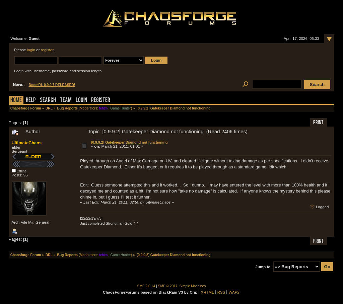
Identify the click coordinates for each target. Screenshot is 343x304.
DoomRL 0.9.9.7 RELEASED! (52, 85)
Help (31, 100)
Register (100, 100)
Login (81, 100)
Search (48, 100)
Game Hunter (120, 108)
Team (66, 100)
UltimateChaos (27, 142)
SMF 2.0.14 (146, 286)
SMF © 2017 (168, 286)
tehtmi (104, 108)
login (31, 50)
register (47, 50)
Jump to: (264, 267)
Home (16, 100)
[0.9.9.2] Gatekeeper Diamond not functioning (129, 142)
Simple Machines (193, 286)
